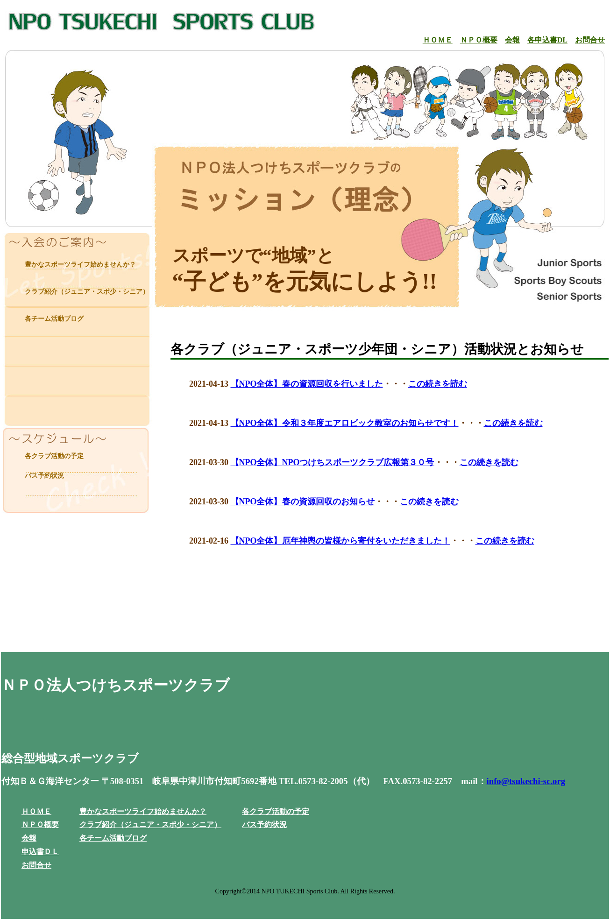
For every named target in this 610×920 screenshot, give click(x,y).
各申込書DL (547, 40)
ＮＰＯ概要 (478, 40)
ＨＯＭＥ (438, 40)
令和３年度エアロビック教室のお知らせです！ (370, 423)
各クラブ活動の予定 (54, 456)
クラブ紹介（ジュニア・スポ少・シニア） (87, 291)
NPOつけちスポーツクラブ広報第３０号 (358, 462)
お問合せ (590, 40)
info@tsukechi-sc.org (526, 781)
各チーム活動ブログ (54, 318)
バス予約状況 (44, 475)
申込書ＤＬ (40, 852)
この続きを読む (437, 384)
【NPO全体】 (256, 384)
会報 (512, 40)
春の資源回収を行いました (332, 384)
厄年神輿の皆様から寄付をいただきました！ (366, 540)
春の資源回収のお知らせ (328, 501)
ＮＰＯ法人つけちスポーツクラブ (115, 685)
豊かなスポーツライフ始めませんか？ (80, 264)
